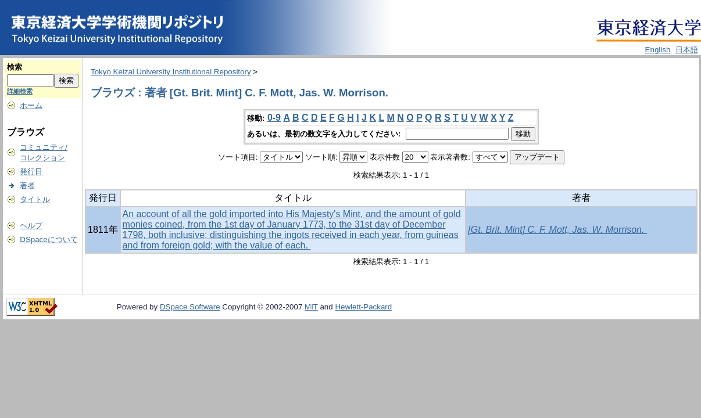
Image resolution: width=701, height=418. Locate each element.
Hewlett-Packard (363, 306)
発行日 (31, 171)
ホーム (31, 105)
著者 (27, 185)
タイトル (35, 199)
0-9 (274, 117)
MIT (311, 306)
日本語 (686, 49)
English (658, 49)
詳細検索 (20, 91)
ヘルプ (31, 225)
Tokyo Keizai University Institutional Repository (171, 71)
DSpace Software (190, 306)
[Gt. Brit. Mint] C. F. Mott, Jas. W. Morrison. (557, 230)
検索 (14, 67)
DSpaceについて (48, 239)
